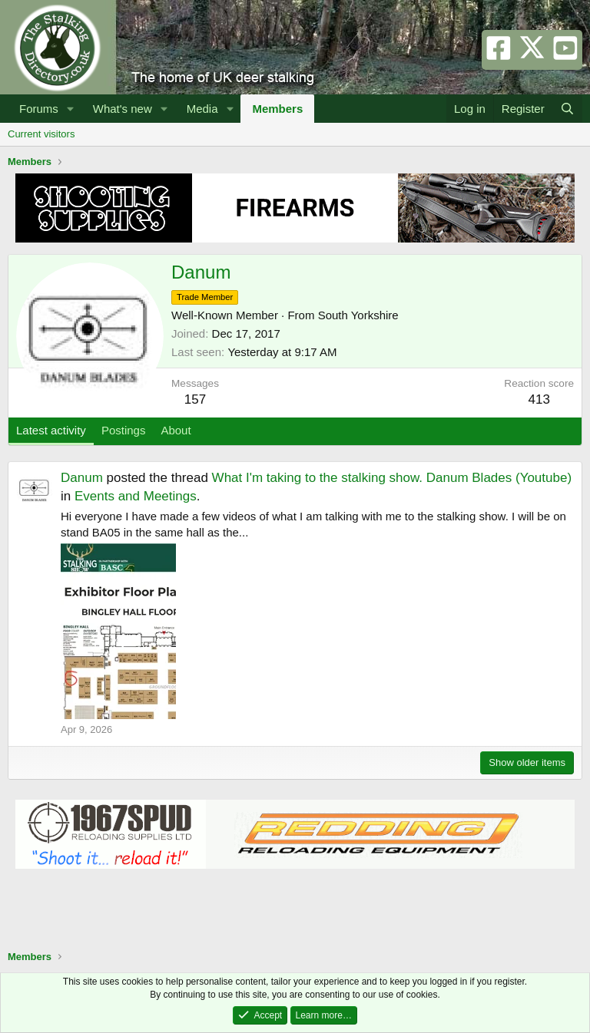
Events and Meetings (136, 496)
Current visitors (41, 134)
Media (202, 108)
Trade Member (205, 297)
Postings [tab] (123, 430)
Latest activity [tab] (51, 430)
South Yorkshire (358, 315)
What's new (122, 108)
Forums (38, 108)
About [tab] (176, 430)
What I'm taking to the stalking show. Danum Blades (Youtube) (392, 477)
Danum (82, 477)
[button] (70, 108)
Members (277, 108)
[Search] (567, 108)
